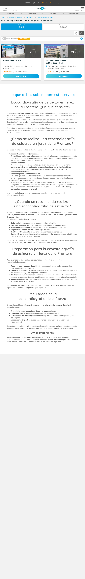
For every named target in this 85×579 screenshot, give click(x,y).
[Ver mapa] (76, 33)
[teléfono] (15, 8)
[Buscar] (77, 8)
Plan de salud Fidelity (74, 13)
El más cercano (63, 26)
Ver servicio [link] (21, 76)
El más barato (22, 26)
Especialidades (11, 13)
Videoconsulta (32, 13)
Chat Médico (53, 13)
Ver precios (18, 39)
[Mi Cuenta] (5, 8)
